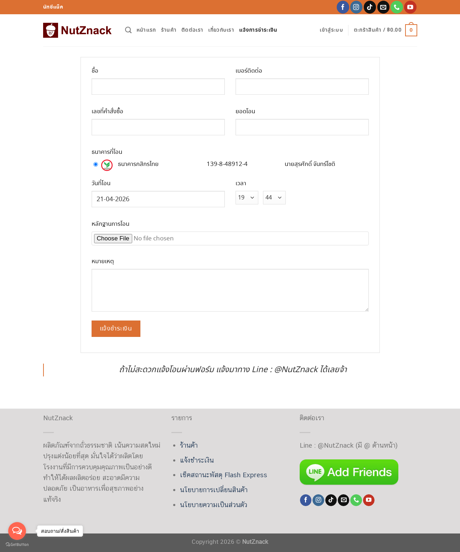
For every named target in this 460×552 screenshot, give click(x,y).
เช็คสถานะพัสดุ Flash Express (223, 475)
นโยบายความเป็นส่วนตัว (213, 505)
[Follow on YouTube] (410, 7)
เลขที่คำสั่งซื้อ (107, 111)
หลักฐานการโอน (110, 224)
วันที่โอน (101, 183)
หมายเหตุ (103, 261)
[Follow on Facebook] (343, 7)
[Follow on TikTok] (370, 7)
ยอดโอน (245, 111)
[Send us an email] (383, 7)
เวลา (241, 183)
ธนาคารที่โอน (107, 152)
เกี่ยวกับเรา (221, 30)
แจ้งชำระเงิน (197, 460)
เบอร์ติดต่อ (249, 71)
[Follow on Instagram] (356, 7)
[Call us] (397, 7)
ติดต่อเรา (192, 30)
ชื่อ (95, 71)
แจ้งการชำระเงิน (258, 30)
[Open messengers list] (17, 531)
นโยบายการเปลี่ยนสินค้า (214, 490)
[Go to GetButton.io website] (17, 544)
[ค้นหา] (128, 30)
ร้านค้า (169, 30)
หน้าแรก (146, 30)
